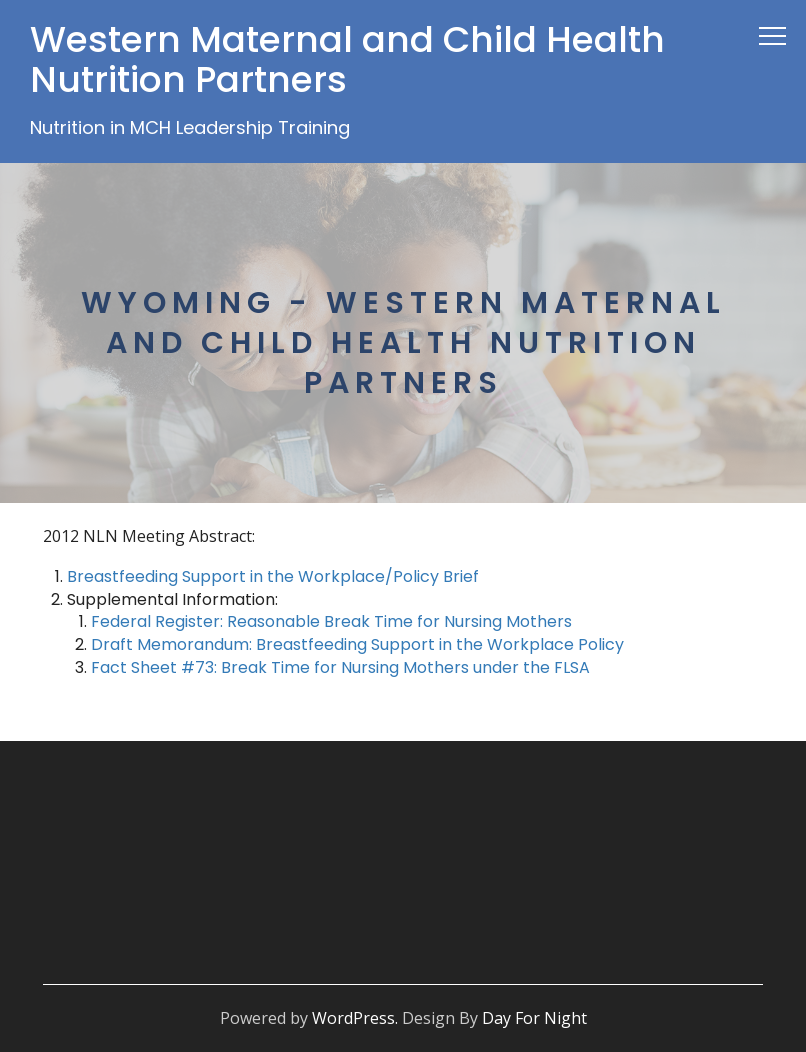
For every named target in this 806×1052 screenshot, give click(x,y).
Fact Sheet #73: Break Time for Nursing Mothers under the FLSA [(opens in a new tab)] (340, 667)
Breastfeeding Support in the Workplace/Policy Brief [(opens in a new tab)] (273, 576)
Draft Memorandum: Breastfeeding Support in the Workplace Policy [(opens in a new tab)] (359, 644)
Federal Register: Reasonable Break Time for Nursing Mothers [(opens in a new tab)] (331, 621)
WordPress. (355, 1018)
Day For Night (534, 1018)
